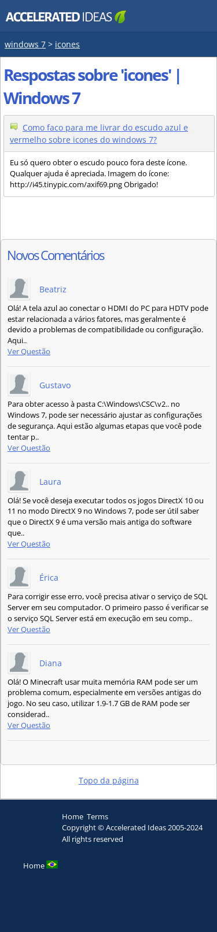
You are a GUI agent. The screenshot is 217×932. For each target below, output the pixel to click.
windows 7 (25, 44)
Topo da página (109, 780)
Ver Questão (29, 352)
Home (72, 816)
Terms (97, 816)
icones (67, 44)
